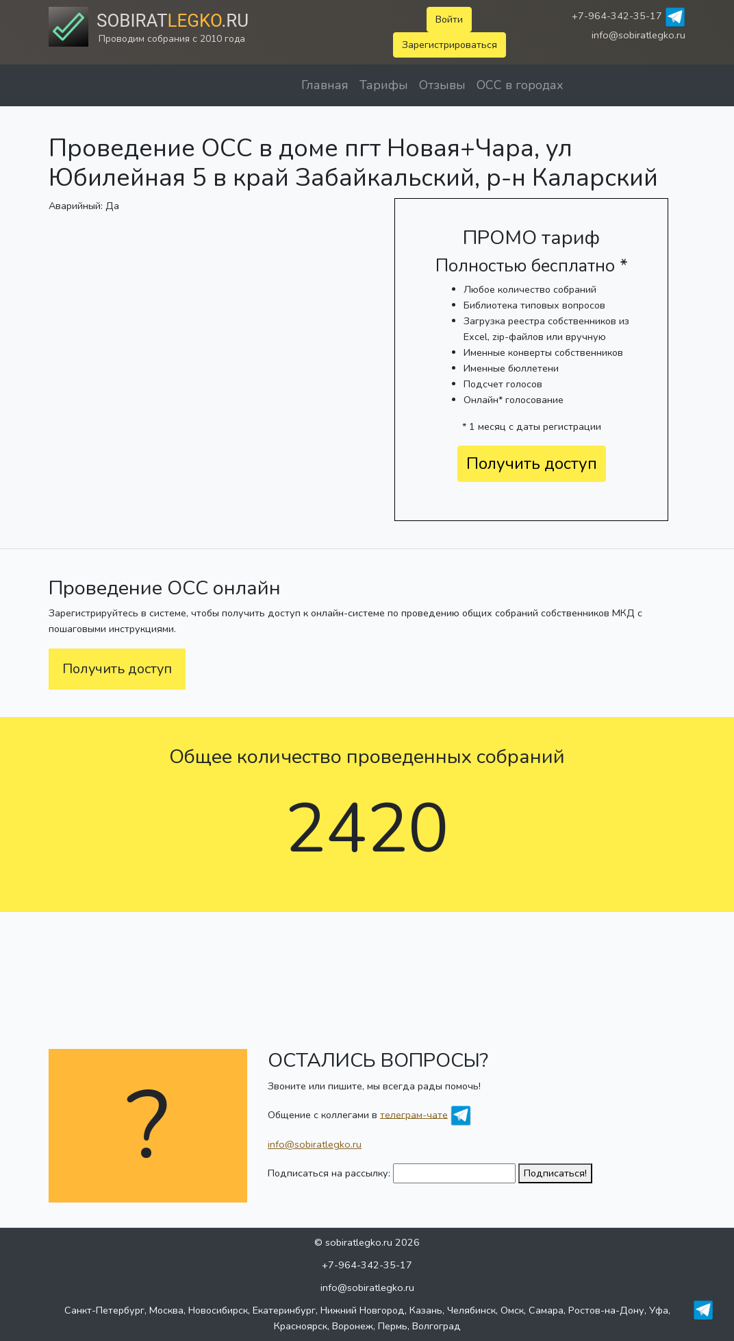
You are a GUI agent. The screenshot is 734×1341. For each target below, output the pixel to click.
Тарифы (383, 85)
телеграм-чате (414, 1114)
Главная (325, 85)
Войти (449, 19)
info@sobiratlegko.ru (638, 35)
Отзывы (442, 85)
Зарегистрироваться (449, 44)
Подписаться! (555, 1173)
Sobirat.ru (173, 20)
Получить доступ (531, 463)
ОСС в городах (520, 85)
